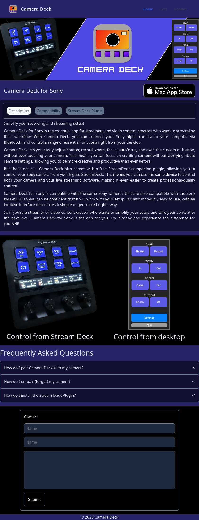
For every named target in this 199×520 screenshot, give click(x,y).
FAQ (163, 9)
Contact (180, 9)
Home (148, 9)
